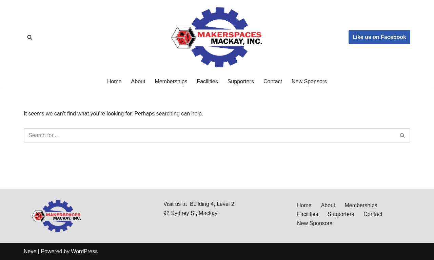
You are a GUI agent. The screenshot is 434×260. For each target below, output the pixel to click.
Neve (30, 251)
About (138, 81)
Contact (272, 81)
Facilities (207, 81)
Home (114, 81)
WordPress (84, 251)
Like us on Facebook (379, 37)
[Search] (29, 37)
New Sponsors (309, 81)
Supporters (241, 81)
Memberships (171, 81)
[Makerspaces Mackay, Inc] (217, 37)
